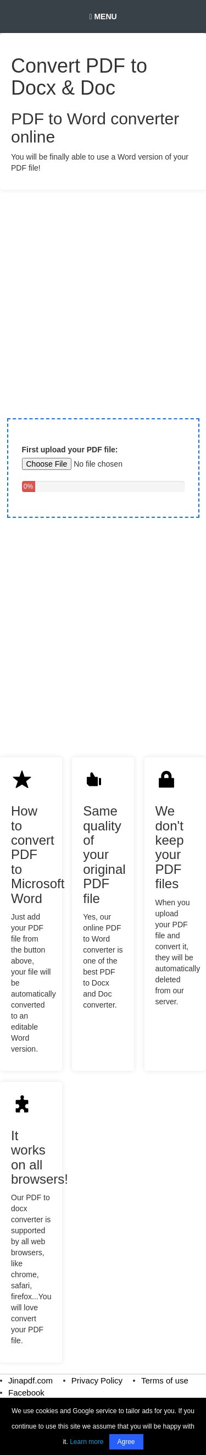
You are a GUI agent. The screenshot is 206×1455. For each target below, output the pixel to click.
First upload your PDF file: (70, 449)
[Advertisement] (103, 298)
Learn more (86, 1442)
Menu (102, 16)
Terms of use (164, 1380)
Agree (126, 1442)
